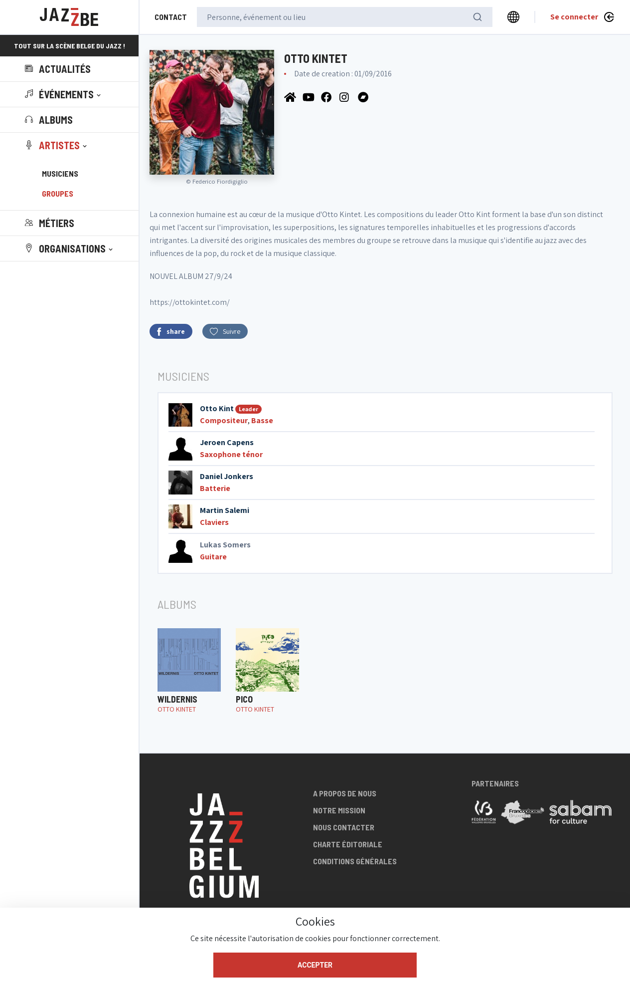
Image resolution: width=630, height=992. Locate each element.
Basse (262, 420)
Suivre (225, 331)
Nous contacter (343, 827)
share (171, 331)
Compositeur (224, 420)
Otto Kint (217, 408)
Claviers (214, 522)
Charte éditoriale (347, 844)
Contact (171, 16)
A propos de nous (344, 793)
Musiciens (60, 173)
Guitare (213, 556)
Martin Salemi (224, 510)
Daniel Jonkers (226, 476)
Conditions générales (355, 861)
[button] (64, 94)
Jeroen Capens (227, 442)
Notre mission (339, 810)
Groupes (57, 193)
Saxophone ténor (231, 454)
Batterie (215, 488)
